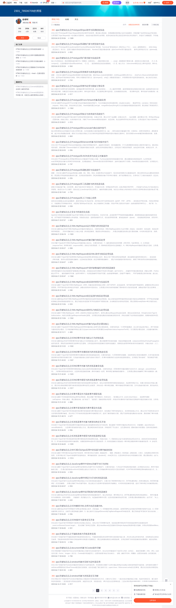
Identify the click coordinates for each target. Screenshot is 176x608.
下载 (20, 3)
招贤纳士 (76, 598)
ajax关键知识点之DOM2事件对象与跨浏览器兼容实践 (77, 366)
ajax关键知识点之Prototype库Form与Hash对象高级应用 (78, 100)
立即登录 (153, 600)
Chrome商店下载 (100, 603)
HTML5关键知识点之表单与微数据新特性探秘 (30, 56)
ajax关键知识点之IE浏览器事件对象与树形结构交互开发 (78, 422)
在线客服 (126, 598)
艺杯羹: (18, 95)
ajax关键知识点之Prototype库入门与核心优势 (73, 198)
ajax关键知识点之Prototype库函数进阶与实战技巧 (75, 170)
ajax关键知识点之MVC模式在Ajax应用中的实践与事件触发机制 (81, 450)
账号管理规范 (110, 603)
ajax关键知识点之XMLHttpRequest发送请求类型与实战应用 (80, 282)
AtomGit (34, 2)
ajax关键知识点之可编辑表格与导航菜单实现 (73, 534)
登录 (127, 3)
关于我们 (69, 598)
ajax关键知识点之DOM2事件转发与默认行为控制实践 (77, 338)
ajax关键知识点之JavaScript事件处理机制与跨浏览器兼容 (79, 492)
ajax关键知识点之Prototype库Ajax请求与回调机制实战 (77, 30)
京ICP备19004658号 (88, 601)
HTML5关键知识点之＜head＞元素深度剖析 (30, 74)
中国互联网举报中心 (88, 603)
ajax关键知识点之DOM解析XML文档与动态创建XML (77, 506)
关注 (22, 38)
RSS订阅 (155, 25)
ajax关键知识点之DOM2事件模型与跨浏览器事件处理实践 (79, 380)
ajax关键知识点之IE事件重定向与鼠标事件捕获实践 (76, 394)
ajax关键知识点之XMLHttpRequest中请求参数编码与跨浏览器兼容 (83, 268)
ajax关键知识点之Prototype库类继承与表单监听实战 (76, 72)
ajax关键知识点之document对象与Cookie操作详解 (76, 548)
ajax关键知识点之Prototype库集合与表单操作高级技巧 (77, 114)
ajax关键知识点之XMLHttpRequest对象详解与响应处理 (78, 240)
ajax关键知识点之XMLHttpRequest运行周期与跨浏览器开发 (80, 226)
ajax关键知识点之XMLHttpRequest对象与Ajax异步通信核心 (80, 324)
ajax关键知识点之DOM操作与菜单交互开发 (72, 520)
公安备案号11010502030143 (72, 601)
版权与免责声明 (119, 603)
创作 (167, 3)
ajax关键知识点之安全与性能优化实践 (70, 212)
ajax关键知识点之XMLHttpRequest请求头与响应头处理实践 (80, 310)
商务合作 (83, 598)
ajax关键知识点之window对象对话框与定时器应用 (75, 562)
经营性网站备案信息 (118, 601)
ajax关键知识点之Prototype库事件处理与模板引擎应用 (77, 86)
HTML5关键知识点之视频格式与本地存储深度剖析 (30, 68)
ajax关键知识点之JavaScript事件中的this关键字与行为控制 (79, 464)
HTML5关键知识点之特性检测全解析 (30, 50)
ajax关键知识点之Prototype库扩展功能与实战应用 (75, 58)
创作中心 (157, 3)
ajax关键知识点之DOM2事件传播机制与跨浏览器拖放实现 (79, 352)
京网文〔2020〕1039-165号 (103, 601)
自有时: (18, 89)
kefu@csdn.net (115, 598)
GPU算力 (45, 2)
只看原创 (55, 25)
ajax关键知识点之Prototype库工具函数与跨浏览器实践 (77, 184)
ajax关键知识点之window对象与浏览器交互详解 (74, 576)
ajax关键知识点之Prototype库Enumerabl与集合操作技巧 (78, 128)
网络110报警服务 (77, 603)
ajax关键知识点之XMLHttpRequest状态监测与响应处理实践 (80, 296)
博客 (15, 3)
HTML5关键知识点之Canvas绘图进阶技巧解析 (31, 86)
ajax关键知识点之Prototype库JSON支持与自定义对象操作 (79, 156)
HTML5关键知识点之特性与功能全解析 (30, 62)
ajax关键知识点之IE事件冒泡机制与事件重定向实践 (76, 408)
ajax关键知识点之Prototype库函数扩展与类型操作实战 (77, 44)
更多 (53, 3)
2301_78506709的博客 (28, 10)
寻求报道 (91, 598)
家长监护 (68, 603)
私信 (39, 38)
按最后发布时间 (134, 25)
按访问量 (145, 25)
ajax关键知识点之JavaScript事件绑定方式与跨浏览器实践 (79, 478)
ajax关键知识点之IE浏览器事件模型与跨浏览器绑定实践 (78, 436)
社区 (26, 3)
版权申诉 (127, 603)
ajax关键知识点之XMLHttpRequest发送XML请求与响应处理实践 (82, 254)
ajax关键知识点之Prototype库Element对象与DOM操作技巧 (79, 142)
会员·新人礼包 (139, 2)
